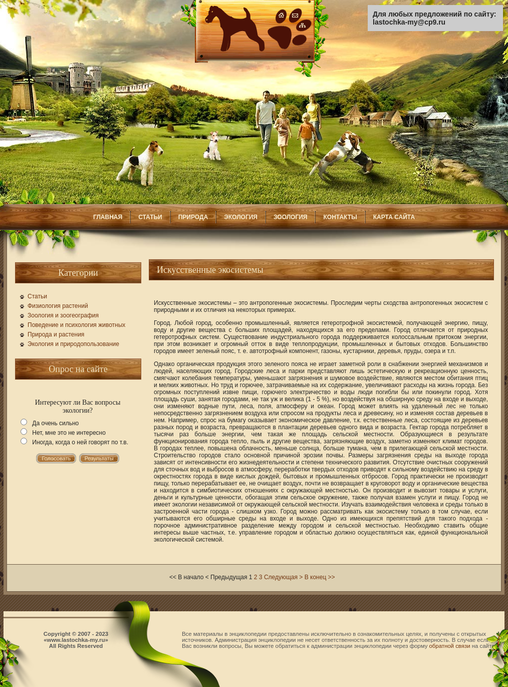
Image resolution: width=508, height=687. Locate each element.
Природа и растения (56, 334)
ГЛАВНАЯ (107, 217)
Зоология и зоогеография (63, 315)
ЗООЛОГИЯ (291, 217)
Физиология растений (58, 305)
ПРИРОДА (193, 217)
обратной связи (449, 646)
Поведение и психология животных (76, 324)
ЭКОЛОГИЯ (241, 217)
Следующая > (283, 577)
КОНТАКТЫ (340, 217)
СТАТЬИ (150, 217)
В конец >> (320, 577)
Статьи (37, 296)
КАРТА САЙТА (394, 217)
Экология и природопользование (73, 344)
